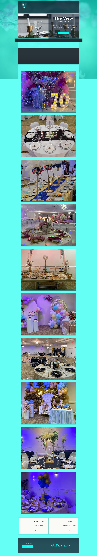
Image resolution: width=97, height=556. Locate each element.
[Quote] (27, 546)
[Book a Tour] (63, 33)
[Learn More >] (38, 530)
